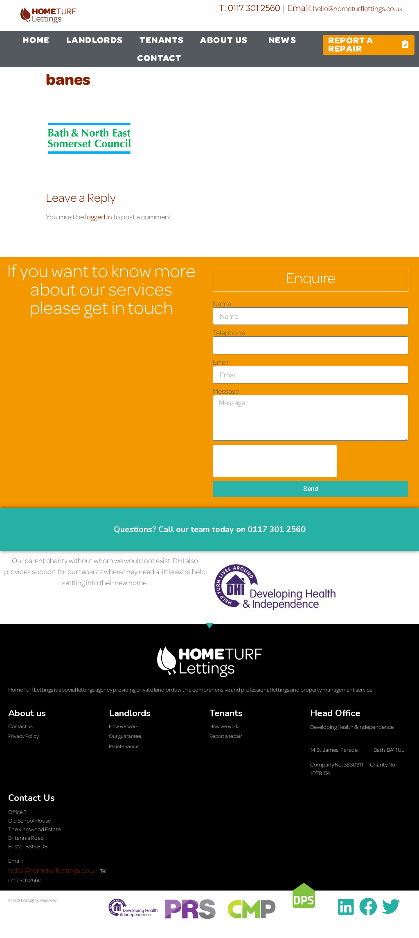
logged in (98, 217)
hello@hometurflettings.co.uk (357, 8)
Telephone (229, 332)
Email (221, 362)
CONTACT (159, 58)
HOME (36, 40)
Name (222, 303)
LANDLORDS (94, 40)
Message (226, 391)
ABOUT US (226, 40)
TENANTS (162, 40)
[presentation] (275, 461)
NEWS (282, 40)
